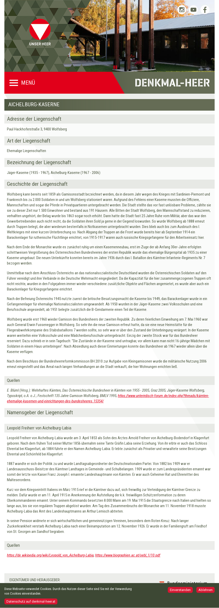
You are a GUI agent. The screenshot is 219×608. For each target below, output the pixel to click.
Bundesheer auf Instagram (181, 9)
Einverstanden (180, 592)
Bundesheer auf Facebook (204, 9)
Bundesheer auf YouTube (193, 9)
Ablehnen (205, 592)
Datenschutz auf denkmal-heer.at (30, 603)
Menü (28, 83)
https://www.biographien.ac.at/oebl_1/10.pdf (127, 555)
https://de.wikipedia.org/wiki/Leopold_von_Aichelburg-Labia (50, 555)
